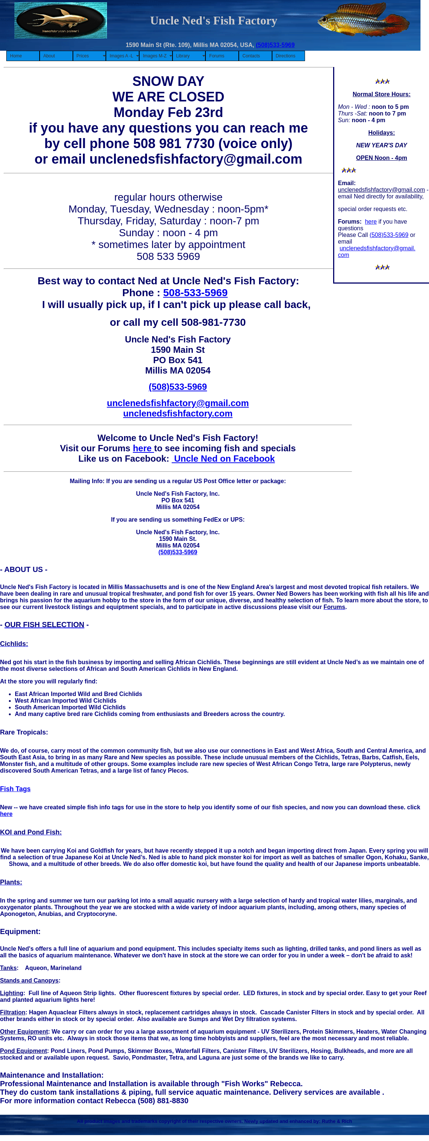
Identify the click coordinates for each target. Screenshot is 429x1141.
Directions (285, 55)
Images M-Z (155, 55)
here (371, 221)
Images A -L (121, 55)
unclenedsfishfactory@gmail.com (381, 190)
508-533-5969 (195, 292)
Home (16, 55)
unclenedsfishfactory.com (178, 413)
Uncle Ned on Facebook (223, 459)
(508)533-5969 (275, 45)
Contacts (251, 55)
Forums (216, 55)
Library (183, 55)
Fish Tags (15, 789)
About (49, 55)
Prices (83, 55)
